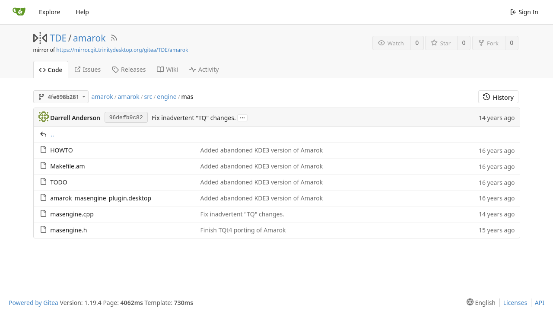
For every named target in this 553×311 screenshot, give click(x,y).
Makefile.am (67, 166)
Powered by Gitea (33, 302)
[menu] (479, 302)
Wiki (167, 69)
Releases (129, 69)
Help (82, 12)
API (539, 302)
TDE (58, 38)
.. (52, 134)
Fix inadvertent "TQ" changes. (193, 118)
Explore (49, 12)
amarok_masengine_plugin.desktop (100, 198)
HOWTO (61, 150)
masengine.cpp (72, 214)
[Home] (19, 12)
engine (166, 96)
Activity (204, 69)
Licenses (515, 302)
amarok (89, 38)
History (498, 97)
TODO (58, 182)
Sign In (524, 12)
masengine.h (68, 230)
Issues (87, 69)
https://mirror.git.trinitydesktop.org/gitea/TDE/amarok (122, 50)
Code (51, 70)
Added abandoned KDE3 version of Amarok (261, 150)
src (148, 96)
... (242, 117)
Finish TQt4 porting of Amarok (243, 230)
